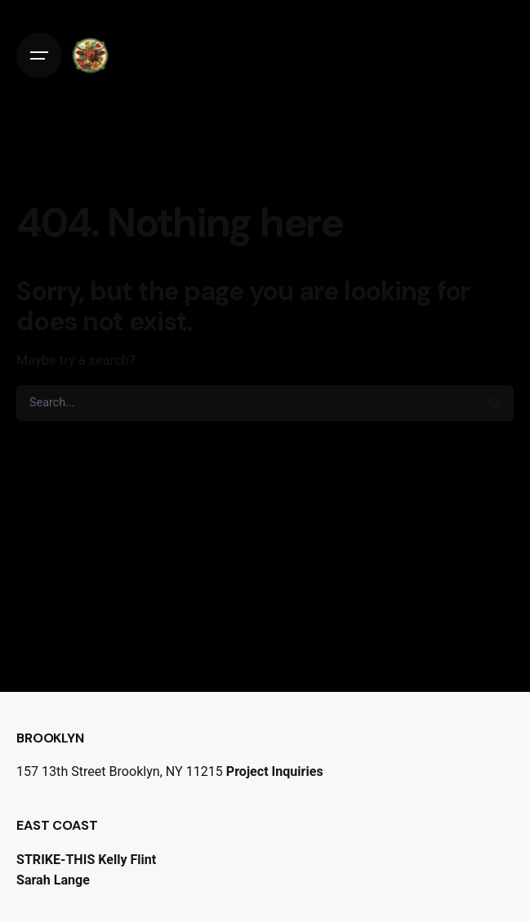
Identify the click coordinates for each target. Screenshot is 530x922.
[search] (496, 403)
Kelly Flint (127, 859)
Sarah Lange (53, 880)
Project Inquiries (274, 771)
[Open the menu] (39, 55)
